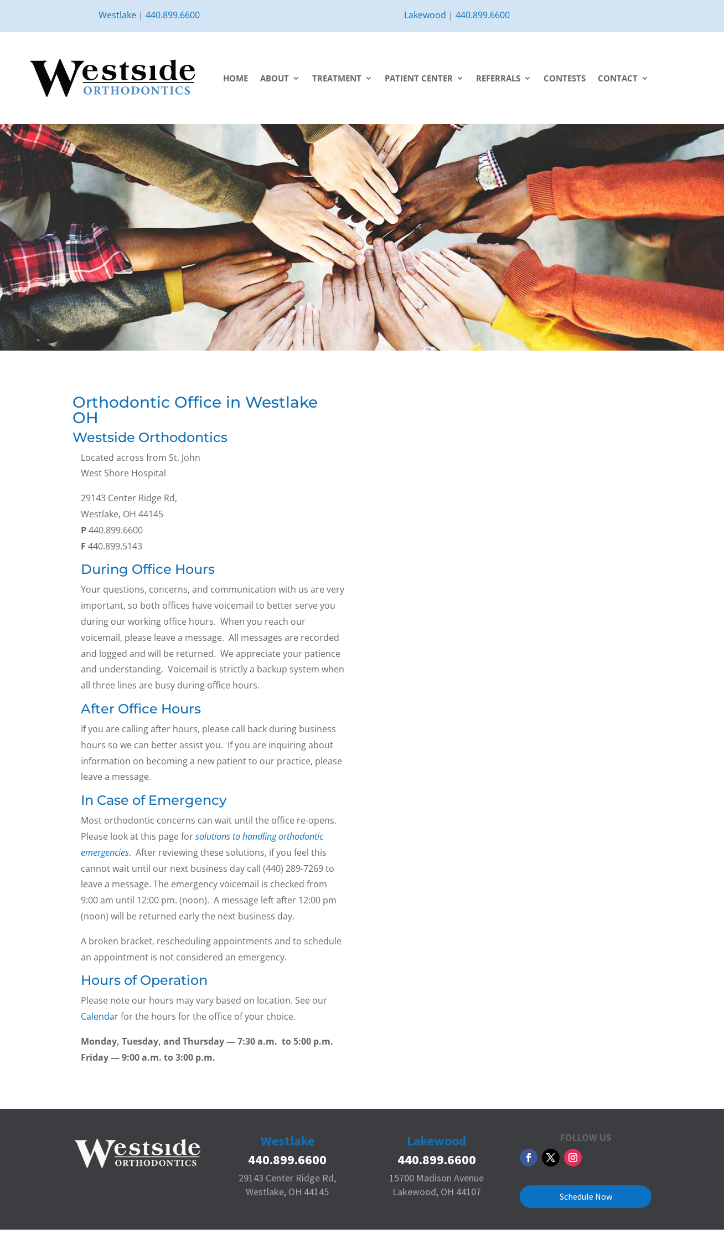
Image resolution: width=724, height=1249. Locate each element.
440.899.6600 (173, 15)
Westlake (117, 15)
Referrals (498, 78)
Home (235, 78)
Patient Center (419, 78)
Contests (565, 78)
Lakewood (425, 15)
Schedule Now (586, 1196)
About (274, 78)
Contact (618, 78)
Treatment (336, 78)
